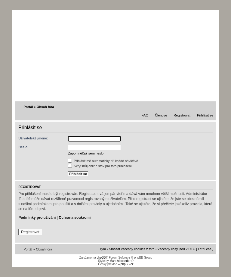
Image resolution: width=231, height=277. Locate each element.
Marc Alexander (119, 261)
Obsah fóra (45, 107)
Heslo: (23, 147)
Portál (28, 107)
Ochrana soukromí (75, 217)
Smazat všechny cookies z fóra (132, 249)
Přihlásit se (205, 115)
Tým (103, 249)
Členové (161, 115)
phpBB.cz (127, 264)
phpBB (101, 257)
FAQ (145, 115)
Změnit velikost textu (209, 106)
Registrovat (182, 115)
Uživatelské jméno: (33, 138)
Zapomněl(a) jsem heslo (85, 153)
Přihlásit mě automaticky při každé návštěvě (103, 161)
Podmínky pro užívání (37, 217)
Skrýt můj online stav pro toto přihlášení (100, 166)
